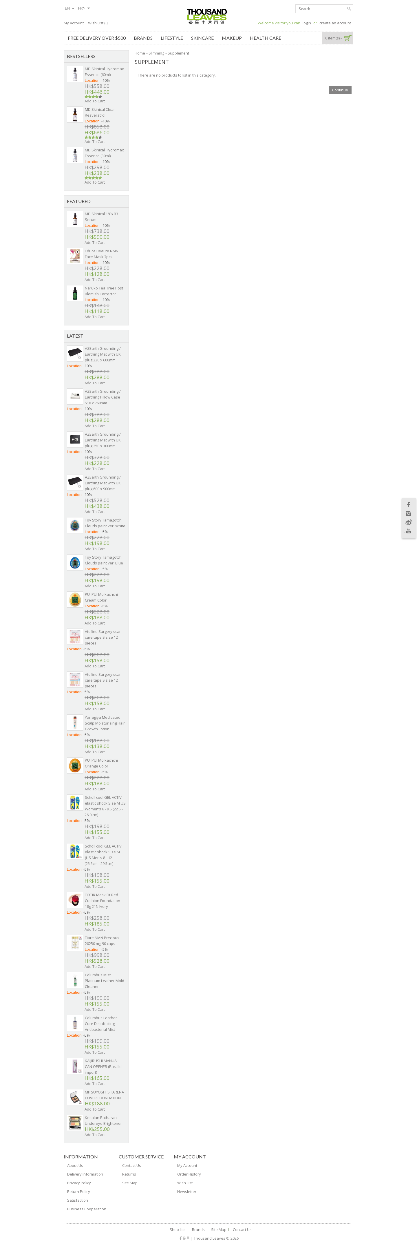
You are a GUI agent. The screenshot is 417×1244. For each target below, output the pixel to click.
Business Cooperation (86, 1209)
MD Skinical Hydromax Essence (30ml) (104, 152)
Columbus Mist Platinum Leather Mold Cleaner (104, 980)
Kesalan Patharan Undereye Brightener (103, 1120)
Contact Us (131, 1165)
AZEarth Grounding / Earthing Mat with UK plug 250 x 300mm (103, 440)
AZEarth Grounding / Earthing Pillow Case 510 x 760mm (103, 397)
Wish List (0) (98, 23)
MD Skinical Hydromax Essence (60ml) (104, 71)
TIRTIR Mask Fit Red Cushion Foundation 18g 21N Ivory (102, 900)
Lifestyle (172, 38)
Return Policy (78, 1191)
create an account (335, 23)
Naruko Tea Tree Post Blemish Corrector (104, 290)
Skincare (202, 38)
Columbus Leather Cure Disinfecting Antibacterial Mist (101, 1023)
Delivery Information (85, 1174)
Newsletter (186, 1191)
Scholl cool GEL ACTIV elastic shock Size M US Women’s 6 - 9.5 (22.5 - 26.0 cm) (105, 806)
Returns (129, 1174)
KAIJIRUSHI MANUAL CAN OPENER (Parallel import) (103, 1066)
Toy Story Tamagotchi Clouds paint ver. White (105, 522)
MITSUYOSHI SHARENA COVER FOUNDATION (104, 1094)
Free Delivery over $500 (97, 38)
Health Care (265, 38)
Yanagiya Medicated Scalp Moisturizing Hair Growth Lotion (105, 723)
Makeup (232, 38)
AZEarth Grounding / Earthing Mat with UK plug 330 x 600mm (103, 354)
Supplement (178, 53)
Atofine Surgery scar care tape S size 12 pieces (103, 637)
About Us (75, 1165)
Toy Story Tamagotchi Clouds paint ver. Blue (104, 560)
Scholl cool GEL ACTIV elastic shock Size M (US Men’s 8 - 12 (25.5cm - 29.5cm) (103, 854)
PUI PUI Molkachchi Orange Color (101, 763)
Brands (143, 38)
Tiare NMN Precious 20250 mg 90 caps (102, 940)
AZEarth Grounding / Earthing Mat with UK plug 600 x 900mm (103, 483)
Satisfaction (77, 1200)
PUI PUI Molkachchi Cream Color (101, 597)
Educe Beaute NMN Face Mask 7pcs (101, 253)
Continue (340, 90)
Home (140, 53)
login (307, 23)
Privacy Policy (79, 1182)
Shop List (178, 1229)
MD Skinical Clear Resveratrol (100, 112)
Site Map (130, 1182)
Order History (189, 1174)
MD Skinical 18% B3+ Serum (102, 216)
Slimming (156, 53)
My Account (74, 23)
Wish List (185, 1182)
